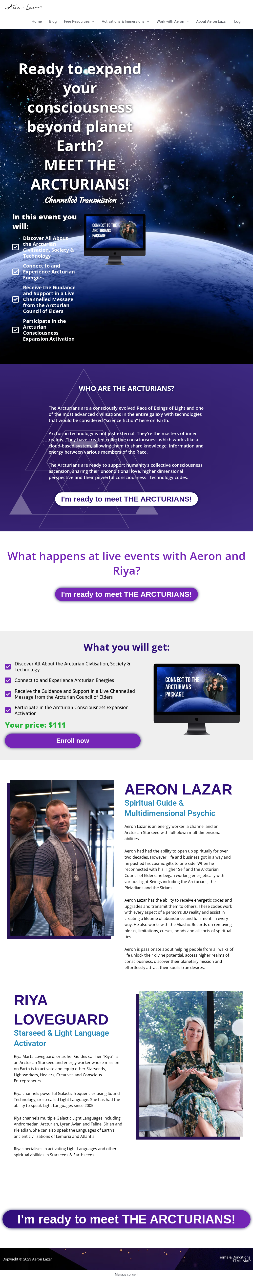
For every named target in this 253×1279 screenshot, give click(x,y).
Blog (53, 21)
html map (241, 1261)
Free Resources (77, 21)
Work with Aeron (170, 21)
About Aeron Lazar (211, 21)
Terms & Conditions (234, 1257)
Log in (239, 21)
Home (37, 21)
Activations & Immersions (123, 21)
